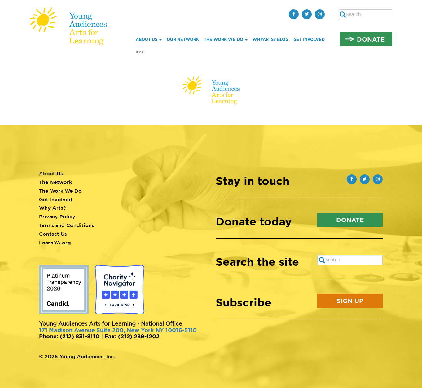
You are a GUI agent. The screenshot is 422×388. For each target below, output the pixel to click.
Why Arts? (52, 208)
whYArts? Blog (270, 39)
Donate (371, 39)
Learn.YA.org (55, 242)
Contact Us (53, 234)
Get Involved (309, 39)
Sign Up (349, 300)
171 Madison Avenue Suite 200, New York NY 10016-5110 (118, 330)
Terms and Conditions (66, 225)
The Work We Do (226, 39)
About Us (149, 39)
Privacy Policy (57, 216)
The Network (55, 182)
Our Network (183, 39)
